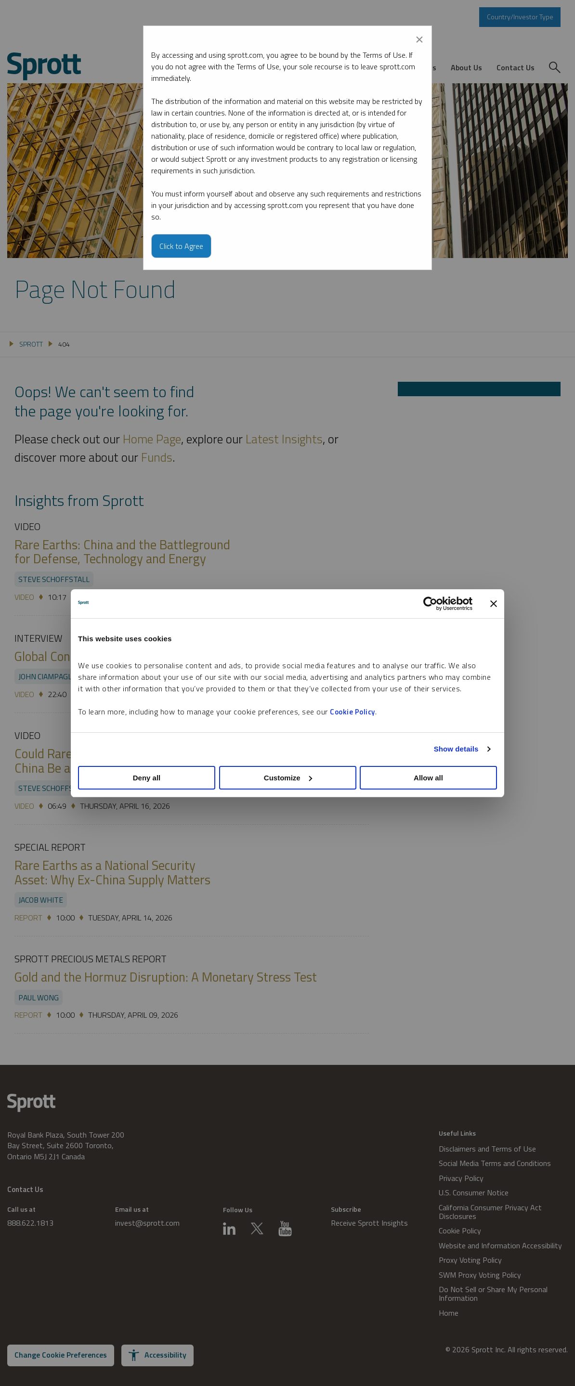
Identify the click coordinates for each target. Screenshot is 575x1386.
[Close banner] (493, 603)
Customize (288, 778)
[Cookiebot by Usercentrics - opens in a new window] (430, 603)
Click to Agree (181, 246)
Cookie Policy (352, 711)
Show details (456, 749)
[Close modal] (419, 37)
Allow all (428, 778)
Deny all (147, 778)
